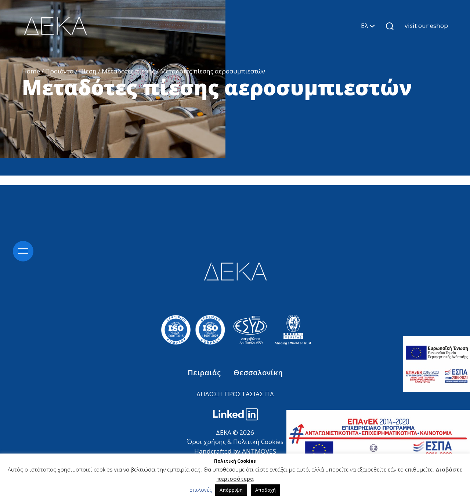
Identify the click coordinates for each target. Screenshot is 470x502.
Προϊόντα (59, 71)
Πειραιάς (205, 373)
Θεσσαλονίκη (258, 373)
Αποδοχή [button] (265, 490)
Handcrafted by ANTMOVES (235, 451)
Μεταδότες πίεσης (128, 71)
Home (31, 71)
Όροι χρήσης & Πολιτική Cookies (235, 441)
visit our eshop (426, 25)
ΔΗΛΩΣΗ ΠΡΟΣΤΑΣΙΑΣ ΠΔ (235, 394)
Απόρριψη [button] (231, 490)
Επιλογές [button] (200, 489)
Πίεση (88, 71)
